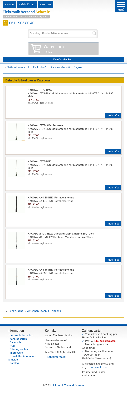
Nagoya (78, 67)
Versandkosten (99, 367)
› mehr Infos (112, 115)
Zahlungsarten (18, 338)
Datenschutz (17, 342)
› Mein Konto (27, 4)
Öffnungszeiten (19, 349)
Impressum (16, 352)
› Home (9, 4)
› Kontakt (45, 4)
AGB (12, 345)
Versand (49, 102)
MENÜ (121, 6)
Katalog (14, 363)
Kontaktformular (56, 356)
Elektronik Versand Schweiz (68, 385)
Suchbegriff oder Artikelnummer (49, 33)
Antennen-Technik (60, 67)
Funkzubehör (40, 67)
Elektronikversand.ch (18, 67)
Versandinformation (21, 335)
